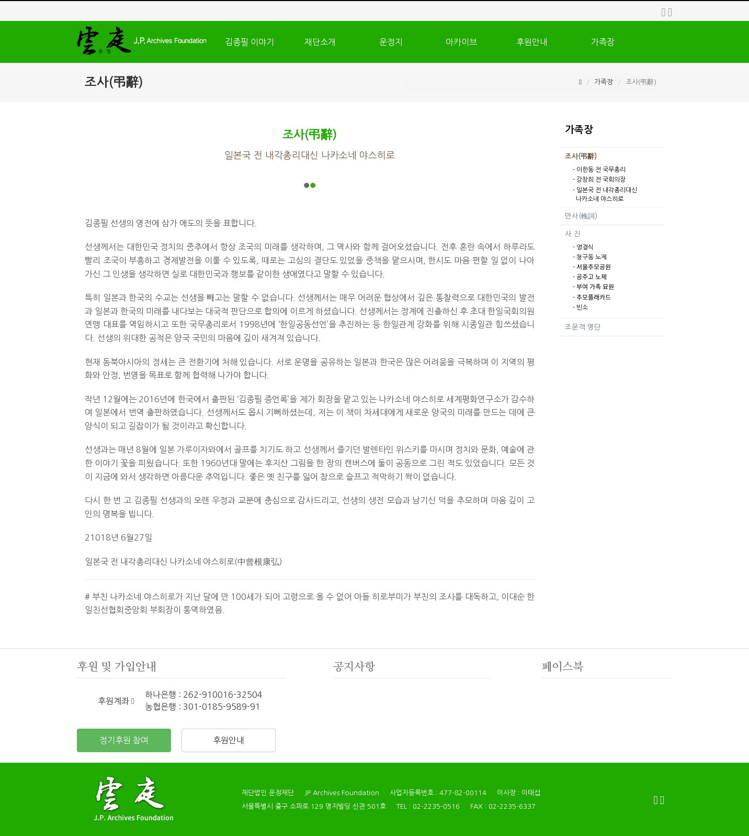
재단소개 (320, 42)
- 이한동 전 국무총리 (599, 170)
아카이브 (461, 42)
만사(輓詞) (581, 216)
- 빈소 (580, 307)
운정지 (391, 42)
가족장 (603, 42)
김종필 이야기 (249, 42)
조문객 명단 (583, 327)
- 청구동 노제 (590, 257)
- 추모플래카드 (592, 297)
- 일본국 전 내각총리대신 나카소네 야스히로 (605, 194)
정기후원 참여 (124, 740)
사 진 (573, 233)
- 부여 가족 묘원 (593, 287)
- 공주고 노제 (590, 277)
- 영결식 (583, 247)
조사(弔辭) (581, 156)
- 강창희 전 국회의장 (599, 180)
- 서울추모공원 (592, 267)
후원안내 (532, 42)
